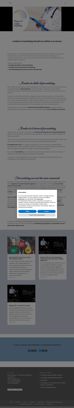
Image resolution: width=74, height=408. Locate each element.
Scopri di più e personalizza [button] (37, 215)
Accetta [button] (46, 211)
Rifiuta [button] (27, 211)
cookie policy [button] (39, 199)
